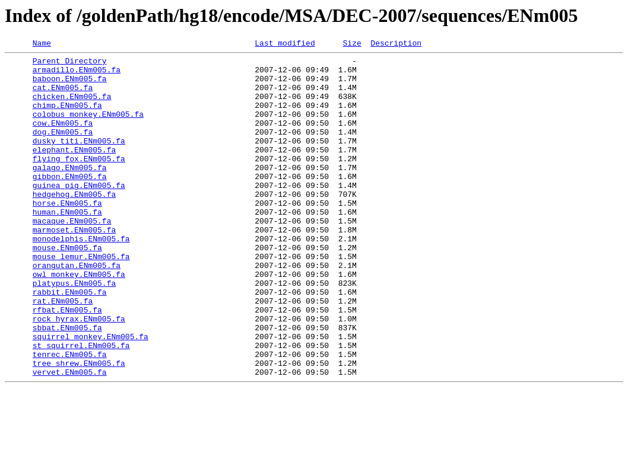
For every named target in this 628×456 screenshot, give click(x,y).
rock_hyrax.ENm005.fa (79, 373)
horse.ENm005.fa (67, 234)
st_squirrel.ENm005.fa (81, 405)
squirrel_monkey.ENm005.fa (90, 395)
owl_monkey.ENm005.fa (79, 320)
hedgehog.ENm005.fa (74, 224)
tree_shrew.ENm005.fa (79, 427)
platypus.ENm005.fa (74, 331)
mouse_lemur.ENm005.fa (81, 299)
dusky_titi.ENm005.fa (79, 160)
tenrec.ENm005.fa (70, 416)
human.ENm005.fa (67, 245)
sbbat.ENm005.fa (67, 384)
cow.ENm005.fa (63, 138)
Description (395, 44)
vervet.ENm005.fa (70, 437)
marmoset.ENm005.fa (74, 267)
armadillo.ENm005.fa (76, 74)
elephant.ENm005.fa (74, 170)
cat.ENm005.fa (63, 96)
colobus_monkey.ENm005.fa (88, 128)
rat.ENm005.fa (63, 352)
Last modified (285, 44)
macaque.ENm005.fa (72, 256)
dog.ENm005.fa (63, 149)
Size (351, 44)
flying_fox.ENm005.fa (79, 181)
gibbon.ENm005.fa (70, 202)
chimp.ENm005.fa (67, 117)
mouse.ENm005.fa (67, 288)
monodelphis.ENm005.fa (81, 277)
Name (42, 44)
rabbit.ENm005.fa (70, 341)
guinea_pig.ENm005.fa (79, 213)
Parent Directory (70, 64)
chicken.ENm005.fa (72, 106)
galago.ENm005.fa (70, 192)
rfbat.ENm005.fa (67, 363)
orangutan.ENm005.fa (76, 309)
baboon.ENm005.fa (70, 85)
